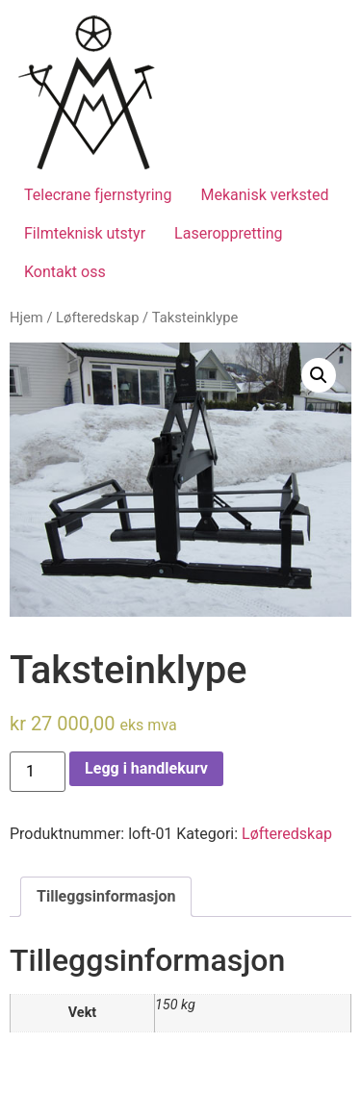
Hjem (26, 317)
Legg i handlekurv (146, 768)
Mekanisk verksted (264, 195)
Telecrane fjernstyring (97, 195)
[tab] (106, 897)
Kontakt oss (65, 272)
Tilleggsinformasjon (106, 896)
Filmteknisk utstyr (84, 233)
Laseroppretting (228, 233)
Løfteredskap (97, 317)
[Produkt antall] (37, 771)
